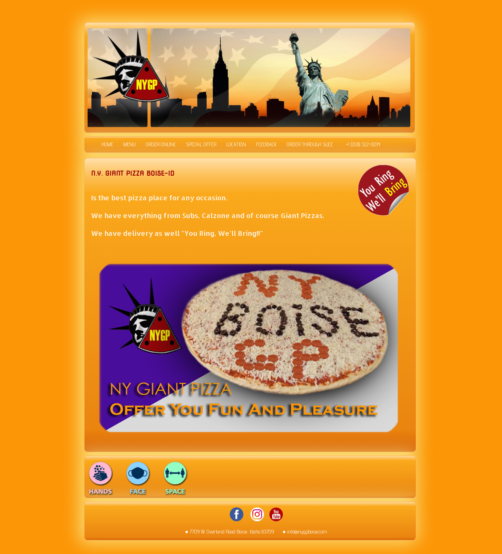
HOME (107, 144)
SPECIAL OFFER (201, 144)
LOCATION (236, 144)
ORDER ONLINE (161, 144)
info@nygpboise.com (307, 531)
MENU (129, 144)
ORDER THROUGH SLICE (310, 144)
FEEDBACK (266, 144)
